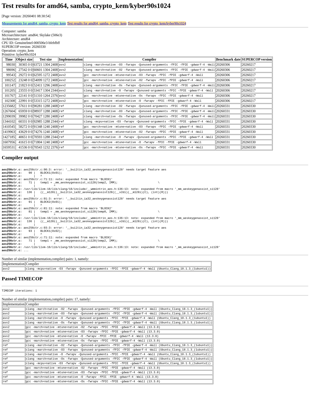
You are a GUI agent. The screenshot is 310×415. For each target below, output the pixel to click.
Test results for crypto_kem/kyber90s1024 (157, 23)
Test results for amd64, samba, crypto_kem (97, 23)
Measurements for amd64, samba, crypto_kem (34, 23)
